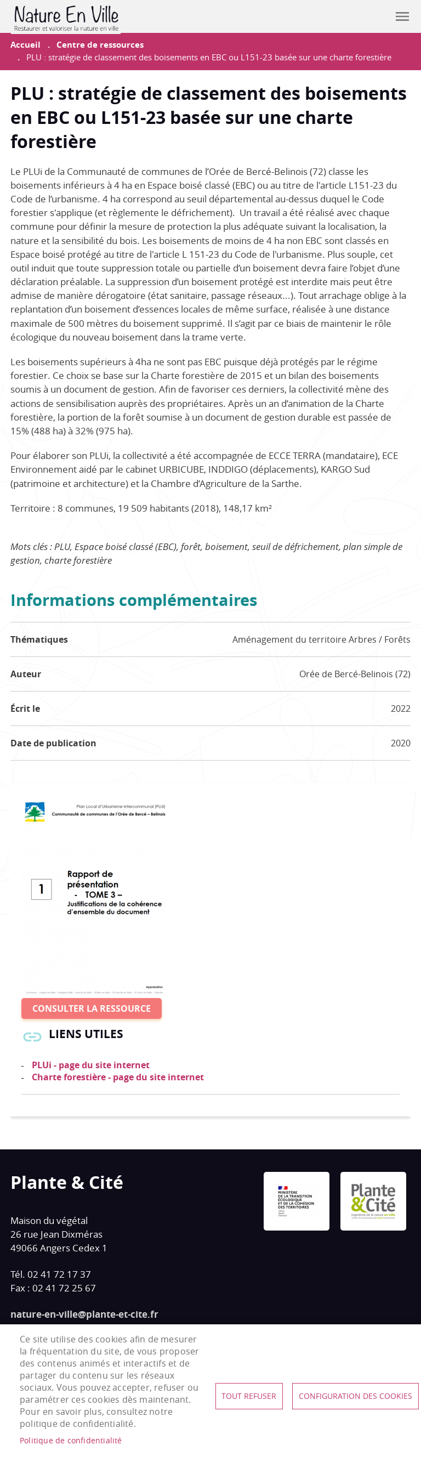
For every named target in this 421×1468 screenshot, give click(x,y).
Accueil (25, 44)
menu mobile (402, 16)
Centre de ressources (100, 44)
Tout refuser (248, 1396)
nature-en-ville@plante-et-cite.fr (84, 1314)
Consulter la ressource (91, 1008)
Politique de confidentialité (71, 1441)
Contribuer (375, 16)
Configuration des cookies (355, 1396)
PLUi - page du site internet (91, 1065)
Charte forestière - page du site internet (118, 1077)
